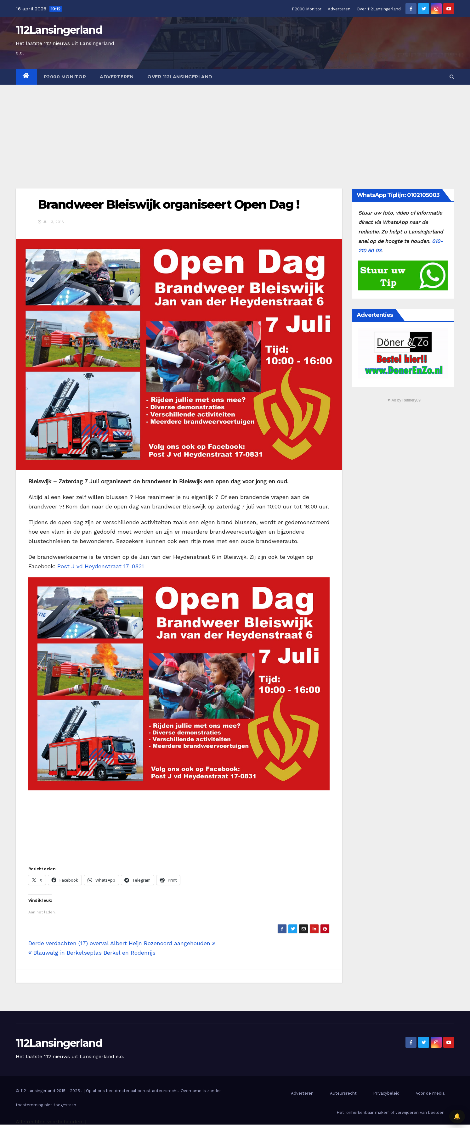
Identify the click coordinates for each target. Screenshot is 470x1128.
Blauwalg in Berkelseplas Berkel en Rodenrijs (92, 952)
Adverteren (339, 9)
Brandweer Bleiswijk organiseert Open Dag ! (168, 204)
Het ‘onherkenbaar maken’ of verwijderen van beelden (391, 1112)
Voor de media (430, 1093)
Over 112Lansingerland (379, 9)
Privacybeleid (386, 1093)
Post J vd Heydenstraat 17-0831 (100, 566)
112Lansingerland (59, 29)
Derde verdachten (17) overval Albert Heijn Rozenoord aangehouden (121, 943)
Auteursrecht (343, 1093)
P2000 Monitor (306, 9)
